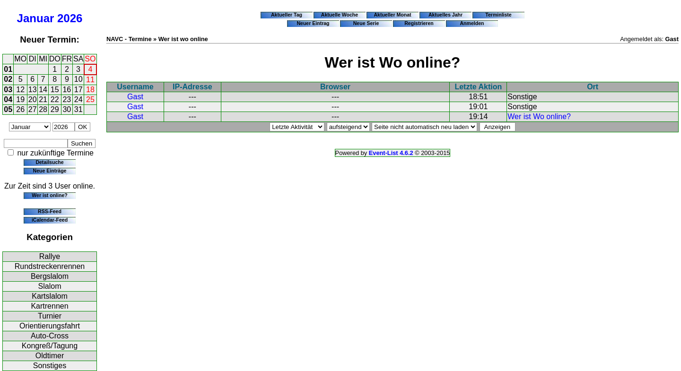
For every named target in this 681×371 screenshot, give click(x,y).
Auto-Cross (50, 336)
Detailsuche (49, 162)
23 (66, 99)
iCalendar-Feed (50, 220)
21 (43, 99)
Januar (35, 18)
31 (78, 109)
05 (8, 109)
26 (20, 109)
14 (43, 90)
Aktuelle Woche (339, 14)
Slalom (49, 286)
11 (90, 80)
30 (66, 109)
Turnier (49, 316)
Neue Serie (366, 23)
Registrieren (419, 23)
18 (90, 90)
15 (55, 90)
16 (66, 90)
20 (32, 99)
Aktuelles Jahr (445, 14)
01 (8, 69)
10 (78, 79)
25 (90, 99)
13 (32, 90)
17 (78, 90)
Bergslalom (50, 276)
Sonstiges (49, 366)
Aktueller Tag (286, 14)
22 (55, 99)
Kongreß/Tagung (50, 346)
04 (8, 99)
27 (32, 109)
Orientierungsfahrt (49, 326)
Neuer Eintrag (313, 23)
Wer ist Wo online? (539, 116)
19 (20, 99)
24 (78, 99)
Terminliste (498, 14)
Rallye (49, 256)
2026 (69, 18)
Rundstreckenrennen (50, 266)
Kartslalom (50, 296)
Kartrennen (49, 306)
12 (20, 90)
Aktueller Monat (392, 14)
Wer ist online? (49, 195)
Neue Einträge (50, 170)
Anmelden (472, 23)
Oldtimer (49, 356)
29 (55, 109)
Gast (135, 97)
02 (8, 79)
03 (8, 90)
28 (43, 109)
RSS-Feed (49, 211)
